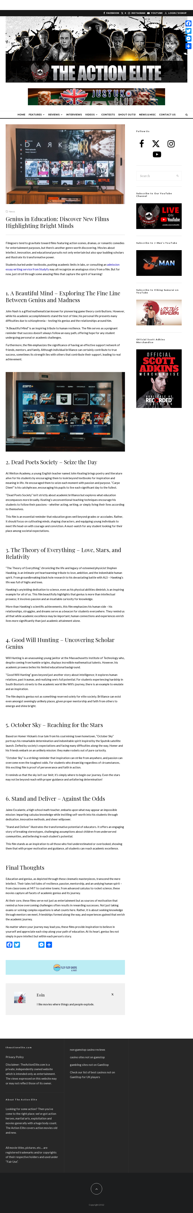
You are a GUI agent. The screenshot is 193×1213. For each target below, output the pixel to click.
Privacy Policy (15, 1057)
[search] (178, 175)
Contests (108, 114)
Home (21, 114)
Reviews (54, 114)
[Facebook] (111, 13)
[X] (123, 13)
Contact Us (167, 114)
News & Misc (147, 114)
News (12, 211)
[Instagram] (136, 13)
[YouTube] (155, 13)
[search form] (155, 175)
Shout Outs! (127, 114)
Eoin (41, 994)
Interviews (74, 114)
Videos (90, 114)
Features (35, 114)
